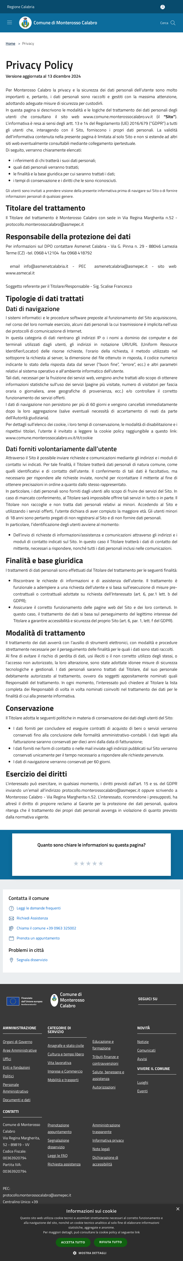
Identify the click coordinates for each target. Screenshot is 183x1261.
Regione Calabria (20, 7)
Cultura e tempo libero (66, 1054)
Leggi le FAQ (58, 1155)
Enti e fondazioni (16, 1067)
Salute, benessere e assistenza (108, 1075)
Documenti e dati (16, 1100)
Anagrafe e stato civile (66, 1045)
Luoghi (142, 1082)
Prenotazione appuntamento (59, 1128)
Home (10, 43)
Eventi (142, 1091)
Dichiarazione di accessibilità (105, 1161)
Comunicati (146, 1050)
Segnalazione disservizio (58, 1143)
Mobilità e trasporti (63, 1080)
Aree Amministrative (20, 1050)
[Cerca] (173, 23)
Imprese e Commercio (65, 1071)
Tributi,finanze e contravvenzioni (105, 1060)
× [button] (177, 1209)
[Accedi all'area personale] (162, 7)
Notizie (143, 1041)
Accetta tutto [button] (73, 1242)
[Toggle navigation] (9, 22)
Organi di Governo (17, 1041)
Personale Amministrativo (15, 1088)
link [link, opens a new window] (137, 1232)
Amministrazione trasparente (106, 1128)
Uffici (7, 1059)
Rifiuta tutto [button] (110, 1242)
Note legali (101, 1149)
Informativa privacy (108, 1140)
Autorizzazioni (104, 1087)
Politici (8, 1076)
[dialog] (91, 1232)
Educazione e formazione (103, 1045)
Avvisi (142, 1059)
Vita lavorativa (59, 1062)
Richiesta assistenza (64, 1164)
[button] (91, 1253)
